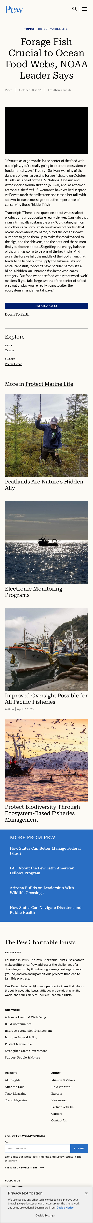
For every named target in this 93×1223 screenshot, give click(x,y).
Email (7, 1142)
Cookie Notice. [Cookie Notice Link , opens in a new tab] (65, 1208)
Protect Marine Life (49, 384)
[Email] (38, 1148)
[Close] (86, 1194)
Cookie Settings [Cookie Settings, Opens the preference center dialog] (45, 1217)
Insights (11, 1072)
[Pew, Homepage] (14, 9)
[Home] (40, 942)
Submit (79, 1148)
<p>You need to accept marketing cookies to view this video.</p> (46, 130)
